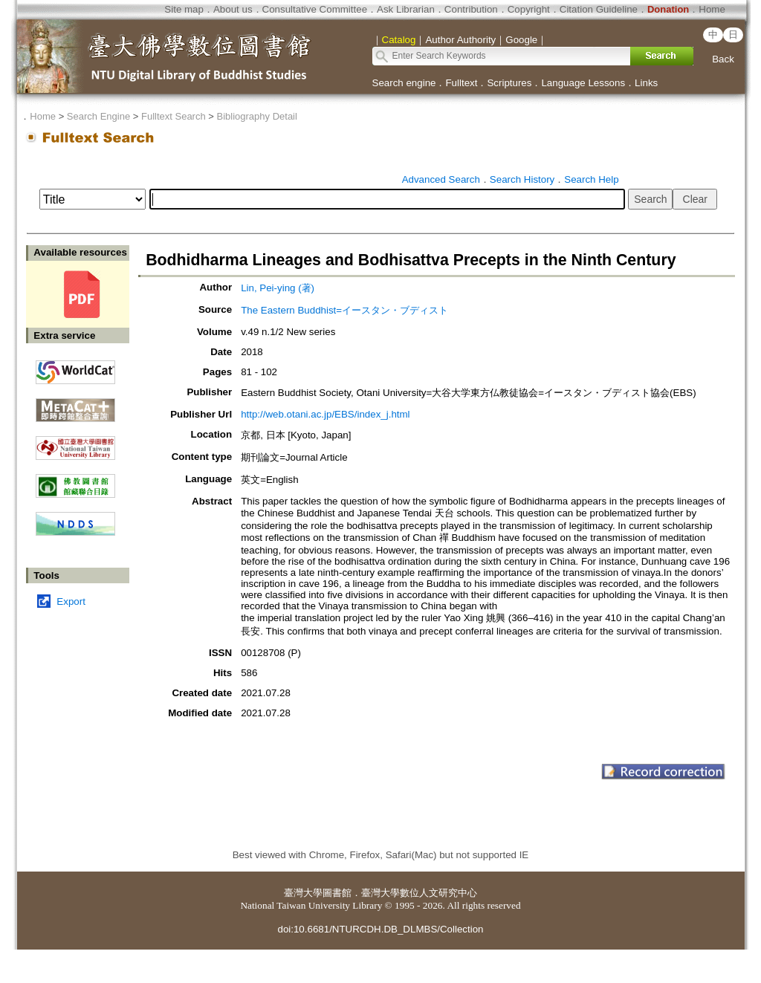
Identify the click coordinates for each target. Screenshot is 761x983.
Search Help (591, 179)
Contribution (471, 9)
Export (70, 601)
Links (646, 82)
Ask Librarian (406, 9)
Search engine (404, 82)
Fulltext (461, 82)
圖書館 (337, 892)
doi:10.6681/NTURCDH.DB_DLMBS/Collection (380, 929)
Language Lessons (583, 82)
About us (233, 9)
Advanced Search (441, 179)
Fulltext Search (173, 116)
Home (712, 9)
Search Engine (98, 116)
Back (723, 59)
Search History (522, 179)
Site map (184, 9)
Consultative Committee (314, 9)
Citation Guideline (599, 9)
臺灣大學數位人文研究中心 (419, 892)
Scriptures (509, 82)
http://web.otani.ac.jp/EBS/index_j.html (325, 414)
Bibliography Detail (257, 116)
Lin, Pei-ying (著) (277, 287)
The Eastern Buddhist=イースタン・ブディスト (344, 310)
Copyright (529, 9)
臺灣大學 (303, 892)
